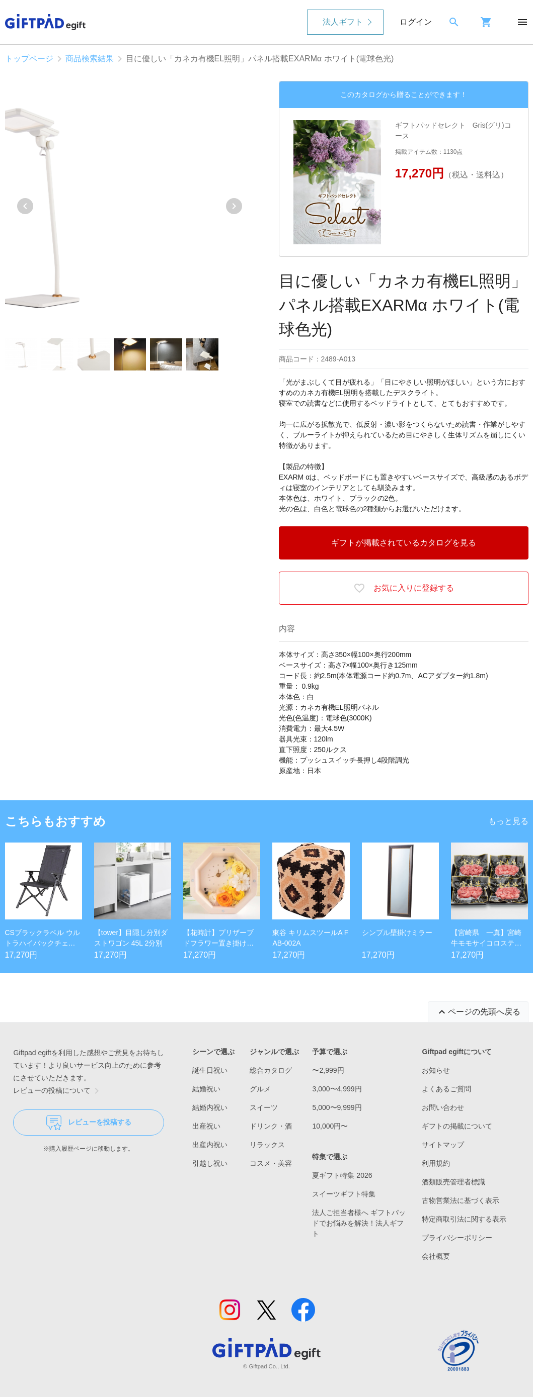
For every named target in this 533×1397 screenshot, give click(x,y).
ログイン (416, 22)
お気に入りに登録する (403, 588)
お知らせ (436, 1070)
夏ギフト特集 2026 (342, 1175)
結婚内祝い (209, 1107)
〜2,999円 (328, 1070)
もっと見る (508, 821)
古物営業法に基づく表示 (460, 1200)
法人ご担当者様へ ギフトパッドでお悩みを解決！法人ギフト (359, 1223)
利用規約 (436, 1163)
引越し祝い (209, 1163)
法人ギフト (343, 22)
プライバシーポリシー (457, 1238)
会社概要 (436, 1256)
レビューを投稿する (88, 1122)
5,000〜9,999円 (336, 1107)
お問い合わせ (443, 1107)
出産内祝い (209, 1145)
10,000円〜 (330, 1126)
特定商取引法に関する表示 (464, 1219)
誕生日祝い (209, 1070)
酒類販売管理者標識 (453, 1182)
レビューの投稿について (58, 1091)
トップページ (29, 58)
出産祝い (206, 1126)
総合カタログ (271, 1070)
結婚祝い (206, 1089)
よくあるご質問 (446, 1089)
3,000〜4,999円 (336, 1089)
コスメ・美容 (271, 1163)
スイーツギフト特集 (343, 1194)
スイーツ (264, 1107)
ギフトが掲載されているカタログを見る (403, 542)
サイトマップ (443, 1145)
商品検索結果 (89, 58)
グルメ (260, 1089)
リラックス (267, 1145)
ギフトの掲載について (457, 1126)
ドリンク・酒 (271, 1126)
